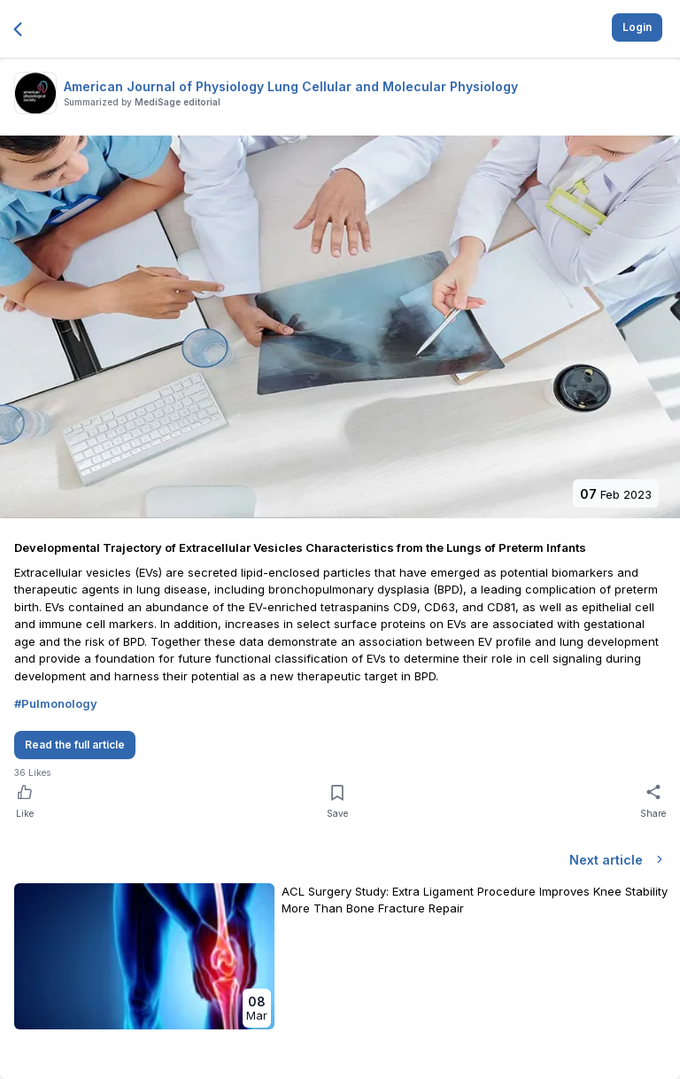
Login (637, 27)
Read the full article (75, 744)
